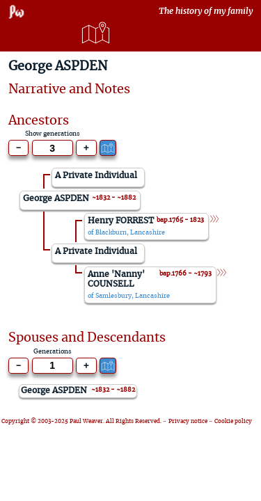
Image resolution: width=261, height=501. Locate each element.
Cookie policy (233, 421)
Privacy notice (187, 421)
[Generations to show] (52, 148)
